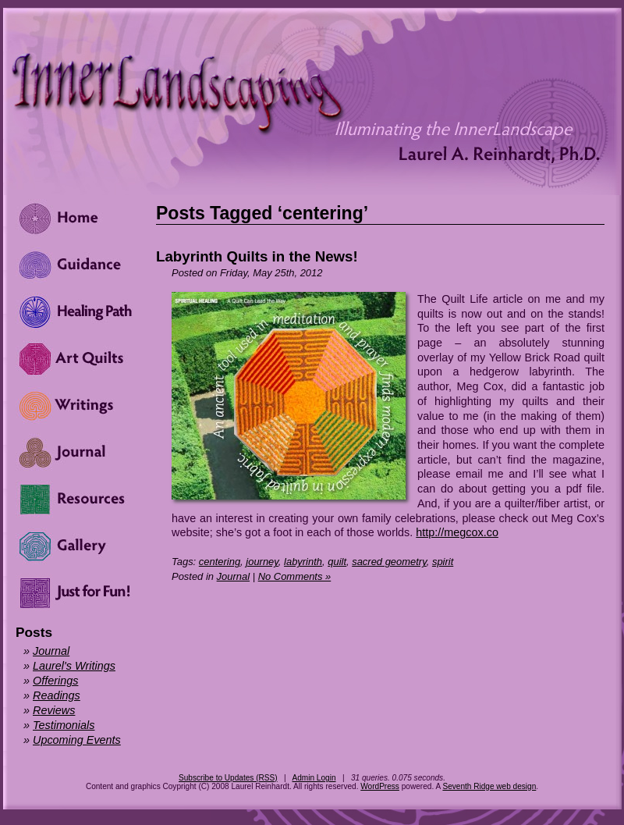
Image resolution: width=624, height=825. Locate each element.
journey (262, 561)
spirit (442, 561)
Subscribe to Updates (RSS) (228, 777)
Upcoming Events (77, 740)
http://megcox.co (457, 532)
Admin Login (313, 777)
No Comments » (295, 576)
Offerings (55, 680)
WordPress (379, 786)
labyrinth (303, 561)
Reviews (54, 710)
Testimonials (63, 725)
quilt (337, 561)
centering (219, 561)
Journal (233, 576)
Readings (56, 695)
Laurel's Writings (74, 666)
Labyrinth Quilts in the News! (257, 256)
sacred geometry (389, 561)
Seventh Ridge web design (489, 786)
